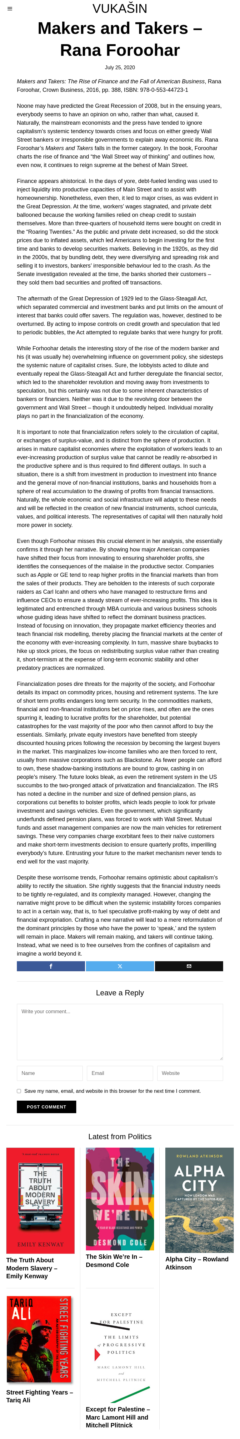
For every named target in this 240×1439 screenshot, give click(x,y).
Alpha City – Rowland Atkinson (196, 1263)
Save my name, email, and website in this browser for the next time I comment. (112, 1091)
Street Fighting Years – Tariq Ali (39, 1396)
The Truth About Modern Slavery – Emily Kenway (32, 1268)
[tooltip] (51, 966)
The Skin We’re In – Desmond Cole (114, 1260)
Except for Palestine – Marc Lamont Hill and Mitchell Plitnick (118, 1417)
